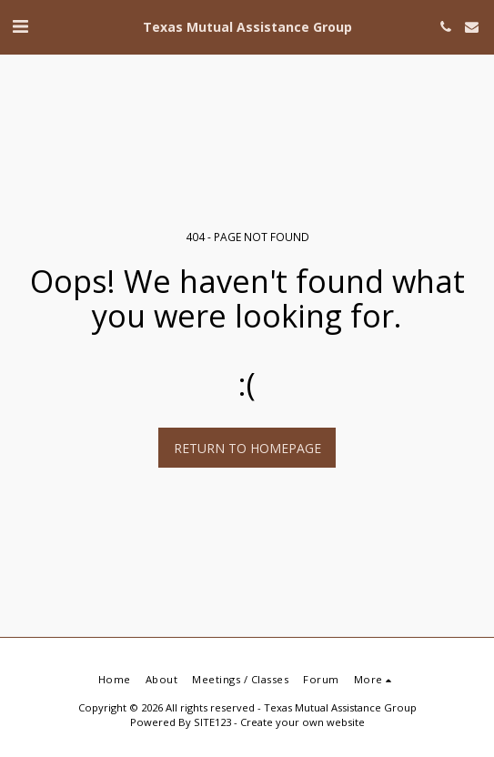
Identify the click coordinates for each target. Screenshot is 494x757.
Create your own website (302, 722)
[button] (20, 26)
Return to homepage (247, 448)
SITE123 (212, 722)
